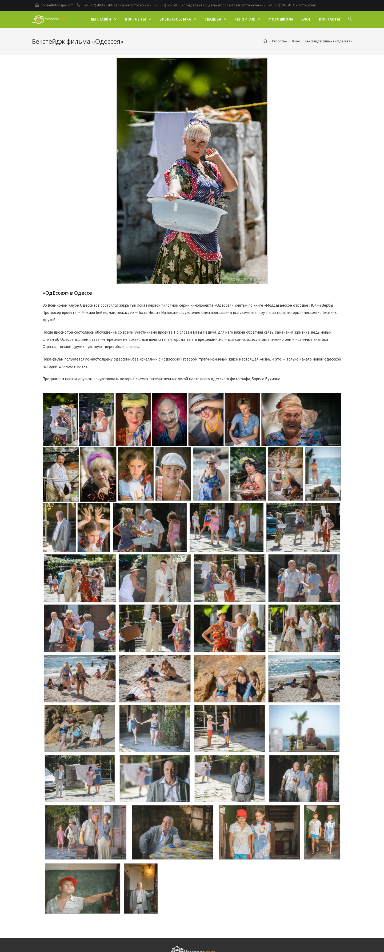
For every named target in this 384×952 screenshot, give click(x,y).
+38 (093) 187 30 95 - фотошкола (291, 5)
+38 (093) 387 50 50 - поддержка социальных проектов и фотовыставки (207, 5)
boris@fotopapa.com (57, 5)
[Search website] (350, 19)
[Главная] (265, 41)
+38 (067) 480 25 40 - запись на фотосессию (115, 5)
